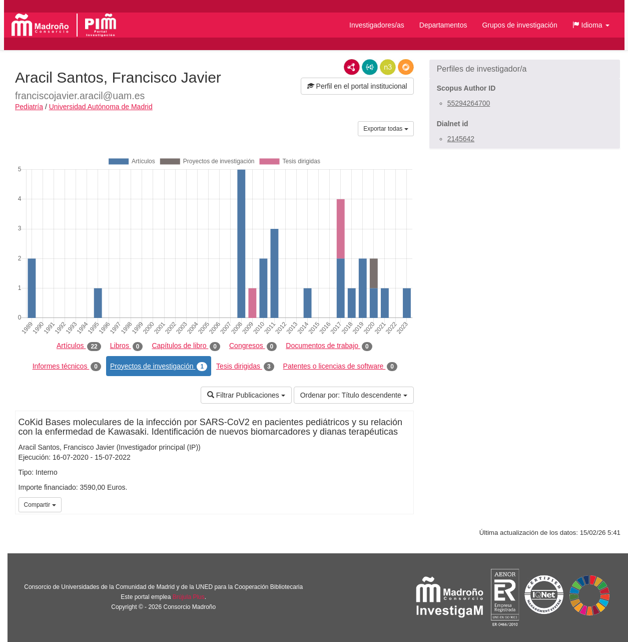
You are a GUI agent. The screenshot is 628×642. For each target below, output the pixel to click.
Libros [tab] (126, 346)
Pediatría (29, 107)
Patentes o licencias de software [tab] (340, 366)
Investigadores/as (376, 25)
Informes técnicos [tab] (67, 366)
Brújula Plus (189, 596)
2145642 (461, 139)
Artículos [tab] (79, 346)
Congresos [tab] (253, 346)
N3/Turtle (388, 67)
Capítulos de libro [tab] (186, 346)
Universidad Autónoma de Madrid (101, 107)
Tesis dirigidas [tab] (245, 366)
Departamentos (443, 25)
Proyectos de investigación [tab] (158, 366)
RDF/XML (352, 67)
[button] (591, 25)
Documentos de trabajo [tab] (329, 346)
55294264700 (468, 103)
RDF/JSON (406, 67)
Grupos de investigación (519, 25)
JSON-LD (370, 67)
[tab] (524, 69)
